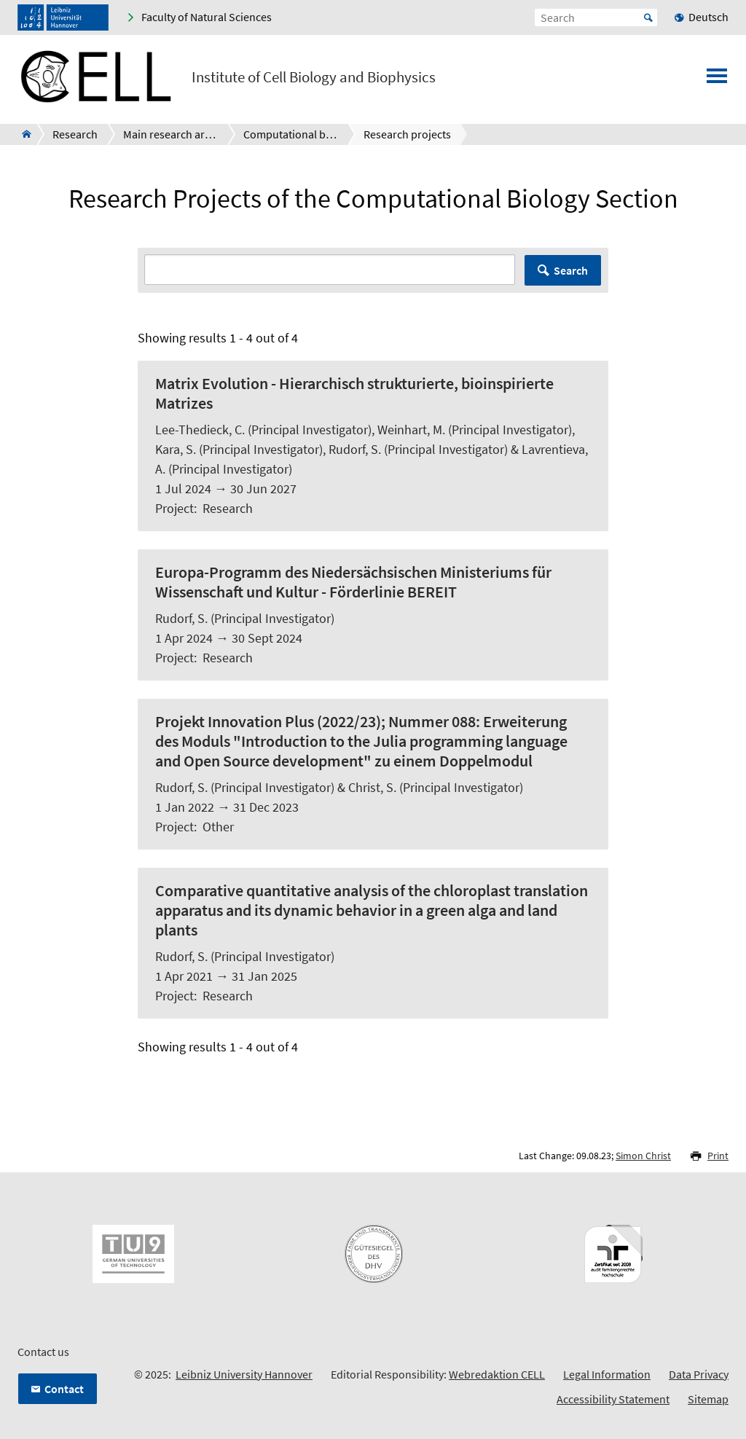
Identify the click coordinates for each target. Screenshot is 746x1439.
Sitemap (708, 1399)
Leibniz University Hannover (244, 1374)
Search (571, 270)
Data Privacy (699, 1374)
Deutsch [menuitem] (708, 16)
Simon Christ (643, 1155)
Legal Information (607, 1374)
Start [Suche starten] (648, 17)
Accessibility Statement (613, 1399)
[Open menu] (717, 80)
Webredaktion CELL (497, 1374)
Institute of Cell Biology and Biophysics (314, 77)
